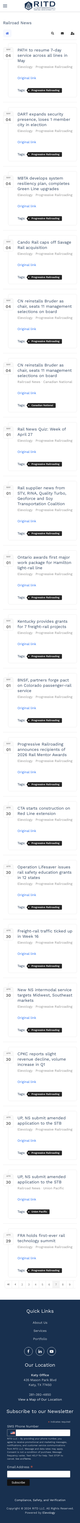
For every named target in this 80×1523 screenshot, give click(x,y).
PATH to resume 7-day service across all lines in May (42, 55)
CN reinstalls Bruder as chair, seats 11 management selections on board (44, 306)
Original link (26, 78)
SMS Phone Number (23, 1426)
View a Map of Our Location (40, 1399)
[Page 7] (56, 1284)
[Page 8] (62, 1284)
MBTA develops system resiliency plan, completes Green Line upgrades (43, 183)
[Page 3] (28, 1284)
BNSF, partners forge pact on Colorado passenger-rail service (44, 685)
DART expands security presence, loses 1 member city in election (43, 119)
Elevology (24, 67)
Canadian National (57, 382)
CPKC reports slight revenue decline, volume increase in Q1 (41, 1059)
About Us (40, 1323)
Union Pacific (53, 1188)
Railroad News (28, 382)
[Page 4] (35, 1284)
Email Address (20, 1467)
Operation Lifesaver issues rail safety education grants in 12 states (44, 872)
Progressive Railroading (54, 67)
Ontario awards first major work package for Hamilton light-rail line (44, 562)
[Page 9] (69, 1284)
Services (40, 1331)
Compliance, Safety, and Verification (40, 1500)
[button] (5, 6)
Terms (27, 1459)
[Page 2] (22, 1284)
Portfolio (40, 1339)
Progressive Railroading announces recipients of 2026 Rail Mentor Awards (42, 749)
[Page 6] (49, 1284)
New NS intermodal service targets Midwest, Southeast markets (44, 995)
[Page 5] (42, 1284)
